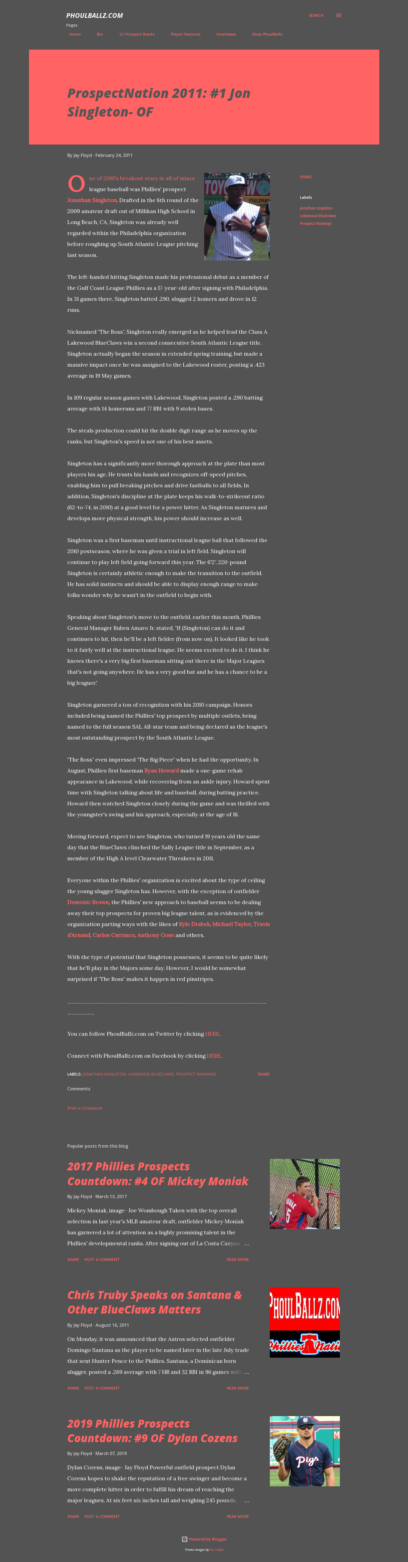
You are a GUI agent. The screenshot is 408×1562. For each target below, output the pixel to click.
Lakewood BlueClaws (318, 215)
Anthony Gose (155, 935)
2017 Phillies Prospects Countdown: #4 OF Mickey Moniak (157, 1173)
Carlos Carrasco (114, 935)
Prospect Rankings (315, 223)
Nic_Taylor (217, 1550)
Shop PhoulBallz (264, 34)
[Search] (316, 15)
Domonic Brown (88, 902)
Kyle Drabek (194, 924)
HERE (212, 1033)
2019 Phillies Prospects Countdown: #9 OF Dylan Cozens (152, 1430)
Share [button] (306, 176)
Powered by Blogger (204, 1539)
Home (71, 34)
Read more (238, 1259)
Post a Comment (85, 1108)
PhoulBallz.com (94, 15)
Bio (97, 34)
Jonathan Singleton (92, 200)
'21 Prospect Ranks (133, 34)
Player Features (182, 34)
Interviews (223, 34)
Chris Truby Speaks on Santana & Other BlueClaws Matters (154, 1302)
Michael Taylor (231, 924)
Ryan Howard (161, 770)
